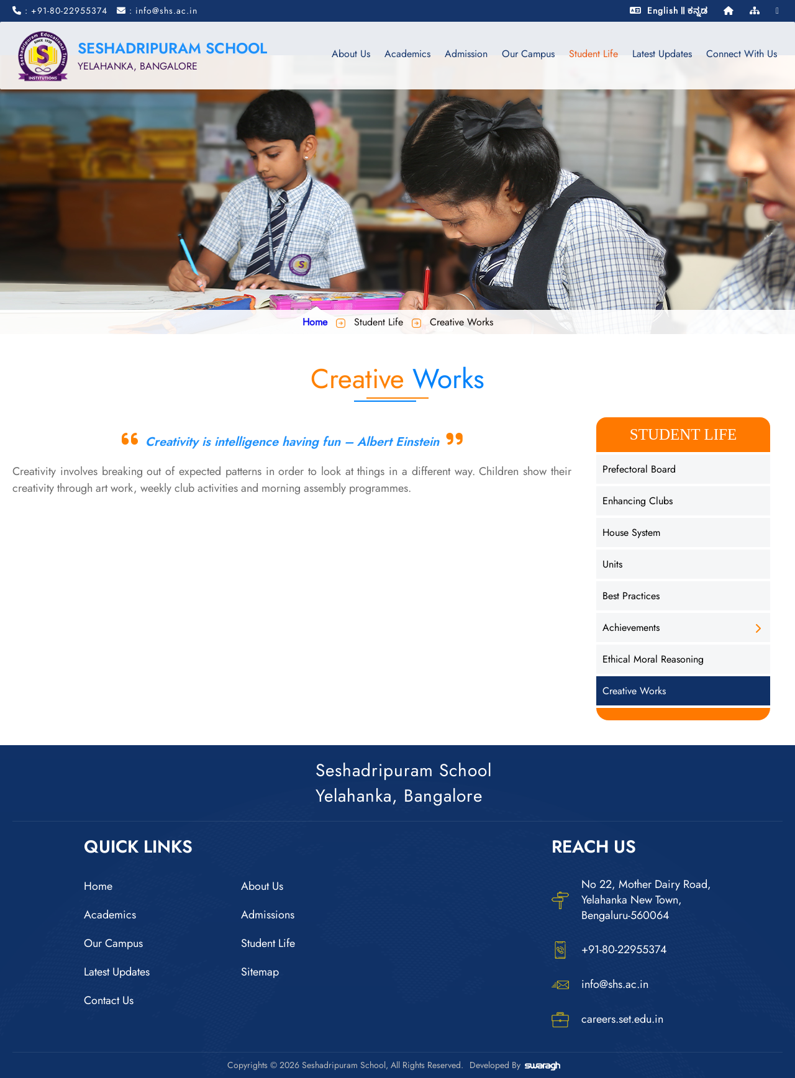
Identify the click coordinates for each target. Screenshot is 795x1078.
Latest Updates (661, 54)
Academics (407, 54)
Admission (465, 54)
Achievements (631, 627)
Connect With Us (741, 54)
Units (612, 564)
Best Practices (631, 596)
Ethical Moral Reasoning (653, 659)
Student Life (592, 54)
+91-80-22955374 (609, 950)
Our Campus (527, 54)
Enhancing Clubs (637, 501)
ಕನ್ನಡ (698, 10)
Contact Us (109, 1000)
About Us (350, 54)
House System (631, 532)
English (662, 10)
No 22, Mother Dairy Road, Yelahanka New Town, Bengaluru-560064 (631, 900)
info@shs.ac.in (600, 985)
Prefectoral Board (639, 469)
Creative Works (634, 691)
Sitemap (260, 972)
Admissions (267, 915)
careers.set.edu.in (607, 1019)
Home (314, 322)
